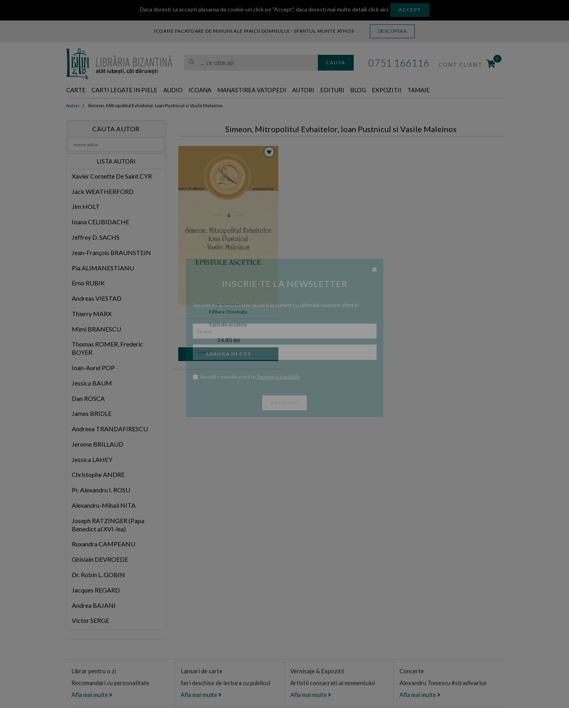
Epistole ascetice (228, 325)
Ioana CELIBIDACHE (100, 222)
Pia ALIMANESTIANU (103, 268)
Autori (343, 90)
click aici (378, 9)
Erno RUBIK (88, 283)
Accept (410, 10)
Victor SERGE (90, 620)
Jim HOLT (86, 207)
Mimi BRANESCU (96, 329)
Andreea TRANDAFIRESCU (110, 429)
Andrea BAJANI (94, 605)
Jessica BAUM (92, 383)
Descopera (392, 31)
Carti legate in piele (134, 90)
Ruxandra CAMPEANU (103, 544)
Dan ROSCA (88, 398)
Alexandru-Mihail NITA (104, 505)
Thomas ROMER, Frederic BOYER (107, 349)
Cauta (335, 62)
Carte (78, 90)
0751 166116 (398, 63)
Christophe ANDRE (98, 475)
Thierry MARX (92, 314)
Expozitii (439, 90)
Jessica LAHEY (92, 460)
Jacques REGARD (96, 590)
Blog (406, 90)
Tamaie (476, 90)
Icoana (222, 90)
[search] (251, 63)
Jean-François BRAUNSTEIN (111, 253)
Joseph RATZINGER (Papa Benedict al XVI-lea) (108, 525)
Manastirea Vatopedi (283, 90)
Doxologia (236, 312)
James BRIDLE (92, 414)
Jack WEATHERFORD (103, 192)
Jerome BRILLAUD (97, 444)
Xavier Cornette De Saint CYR (112, 176)
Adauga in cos (228, 354)
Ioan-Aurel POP (93, 368)
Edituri (376, 90)
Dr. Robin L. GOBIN (98, 575)
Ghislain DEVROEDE (100, 559)
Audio (191, 90)
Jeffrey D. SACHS (95, 237)
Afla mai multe (91, 695)
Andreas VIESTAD (96, 298)
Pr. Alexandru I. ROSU (101, 490)
